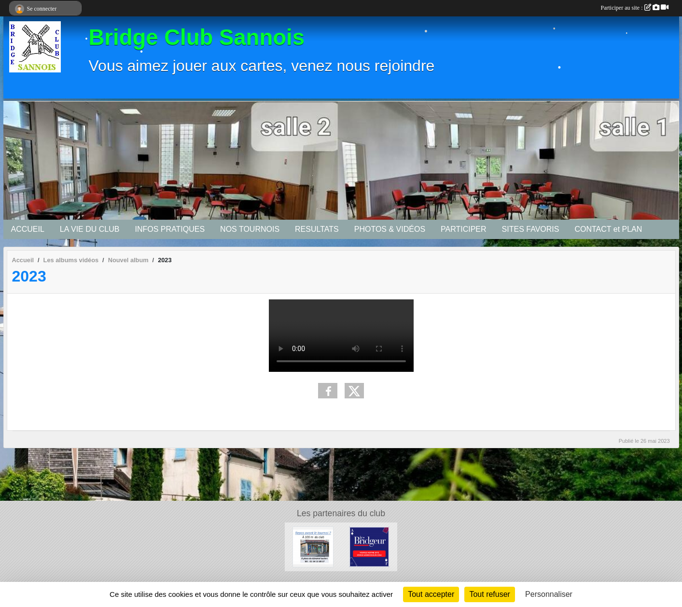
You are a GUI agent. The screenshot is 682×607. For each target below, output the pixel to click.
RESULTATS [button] (317, 229)
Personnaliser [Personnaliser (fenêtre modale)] (548, 594)
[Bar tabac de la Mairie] (313, 546)
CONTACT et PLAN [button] (608, 229)
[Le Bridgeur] (369, 546)
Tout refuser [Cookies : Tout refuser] (489, 594)
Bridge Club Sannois (197, 37)
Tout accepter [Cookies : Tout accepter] (431, 594)
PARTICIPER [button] (464, 229)
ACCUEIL (27, 229)
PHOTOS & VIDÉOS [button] (389, 229)
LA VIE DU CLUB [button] (90, 229)
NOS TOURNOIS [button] (249, 229)
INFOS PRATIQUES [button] (170, 229)
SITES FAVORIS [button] (530, 229)
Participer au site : (634, 7)
